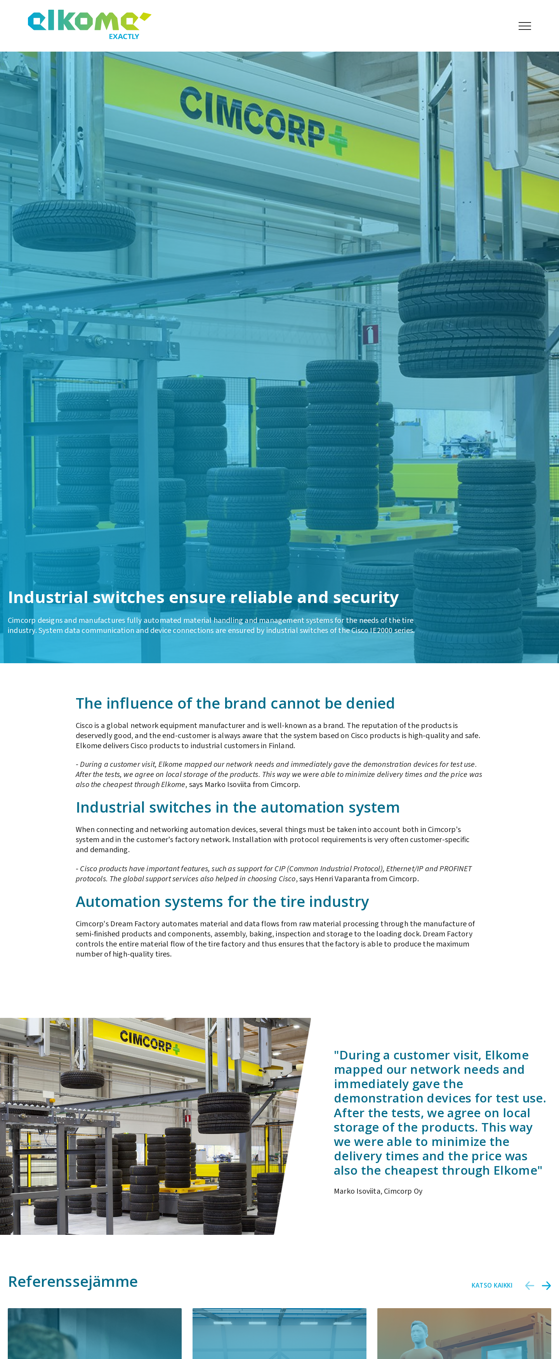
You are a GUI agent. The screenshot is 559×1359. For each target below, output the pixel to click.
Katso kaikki (492, 1285)
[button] (530, 1286)
